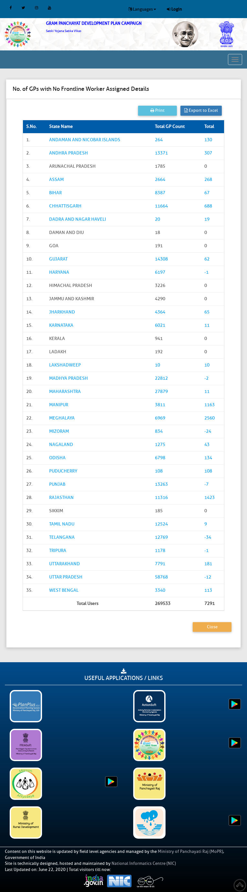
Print (157, 110)
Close (212, 627)
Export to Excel (201, 110)
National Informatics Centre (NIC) (144, 863)
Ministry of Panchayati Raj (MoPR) (190, 851)
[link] (103, 27)
